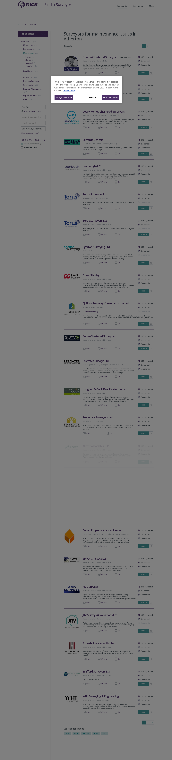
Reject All (92, 97)
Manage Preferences (64, 97)
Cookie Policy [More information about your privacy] (69, 90)
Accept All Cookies (110, 97)
